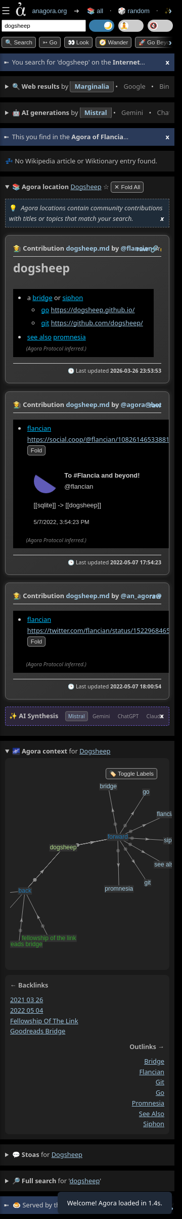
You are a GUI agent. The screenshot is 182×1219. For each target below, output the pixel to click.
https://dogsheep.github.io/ (92, 309)
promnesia (69, 336)
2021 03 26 (26, 999)
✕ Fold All (127, 187)
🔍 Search (18, 42)
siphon (72, 297)
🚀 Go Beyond (157, 42)
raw (142, 248)
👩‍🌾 (17, 248)
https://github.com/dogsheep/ (97, 322)
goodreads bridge (37, 1030)
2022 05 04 (26, 1010)
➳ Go (49, 42)
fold (36, 450)
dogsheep (67, 1154)
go (45, 309)
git (45, 322)
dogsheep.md (87, 248)
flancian (39, 427)
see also (39, 336)
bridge (42, 297)
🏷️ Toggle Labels (131, 774)
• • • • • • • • (90, 86)
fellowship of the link (44, 1020)
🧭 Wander (113, 42)
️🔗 (154, 248)
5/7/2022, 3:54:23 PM (61, 522)
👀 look (78, 42)
